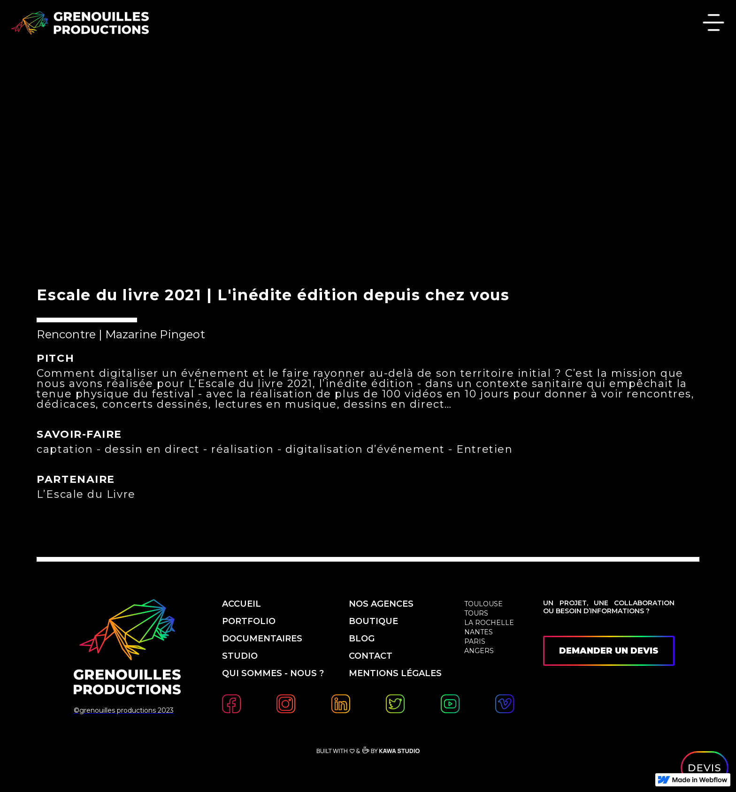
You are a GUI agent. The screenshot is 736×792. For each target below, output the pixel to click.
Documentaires (262, 638)
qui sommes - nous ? (274, 673)
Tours (476, 613)
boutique (373, 621)
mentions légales (395, 673)
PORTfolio (249, 621)
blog (362, 638)
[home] (80, 23)
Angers (479, 651)
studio (240, 656)
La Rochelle (489, 622)
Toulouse (483, 604)
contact (370, 656)
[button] (713, 23)
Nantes (478, 632)
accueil (241, 604)
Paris (474, 641)
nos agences (381, 604)
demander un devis (609, 651)
